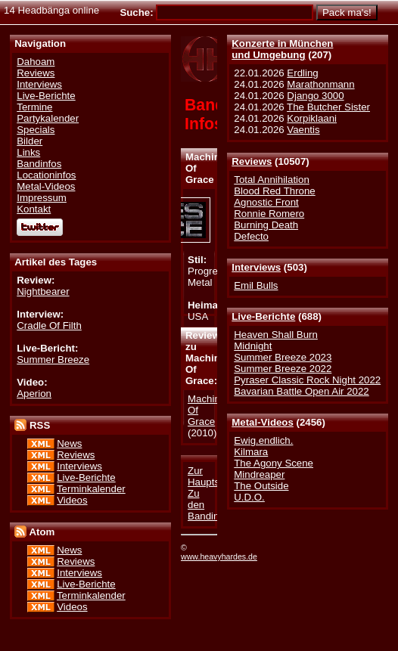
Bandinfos (39, 163)
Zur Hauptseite (211, 476)
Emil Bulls (256, 285)
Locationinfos (46, 175)
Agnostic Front (266, 202)
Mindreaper (259, 474)
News (69, 443)
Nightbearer (43, 291)
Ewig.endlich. (263, 440)
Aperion (34, 393)
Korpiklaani (312, 118)
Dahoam (35, 61)
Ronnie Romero (269, 213)
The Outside (261, 485)
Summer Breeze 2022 (282, 368)
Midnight (253, 346)
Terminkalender (91, 488)
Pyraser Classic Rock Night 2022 (307, 380)
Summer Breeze (53, 359)
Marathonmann (320, 84)
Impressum (42, 197)
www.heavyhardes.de (219, 556)
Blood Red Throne (274, 191)
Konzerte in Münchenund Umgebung (282, 49)
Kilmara (251, 451)
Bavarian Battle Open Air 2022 (301, 391)
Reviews (252, 161)
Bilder (29, 141)
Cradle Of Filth (49, 325)
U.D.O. (249, 497)
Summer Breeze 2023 (282, 357)
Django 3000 (315, 95)
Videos (72, 500)
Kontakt (34, 209)
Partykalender (48, 118)
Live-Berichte (263, 316)
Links (28, 152)
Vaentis (303, 129)
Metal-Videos (263, 422)
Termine (34, 107)
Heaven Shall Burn (276, 334)
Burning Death (266, 225)
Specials (35, 129)
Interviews (256, 267)
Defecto (251, 236)
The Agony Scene (273, 463)
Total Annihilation (271, 179)
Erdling (302, 73)
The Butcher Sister (328, 107)
